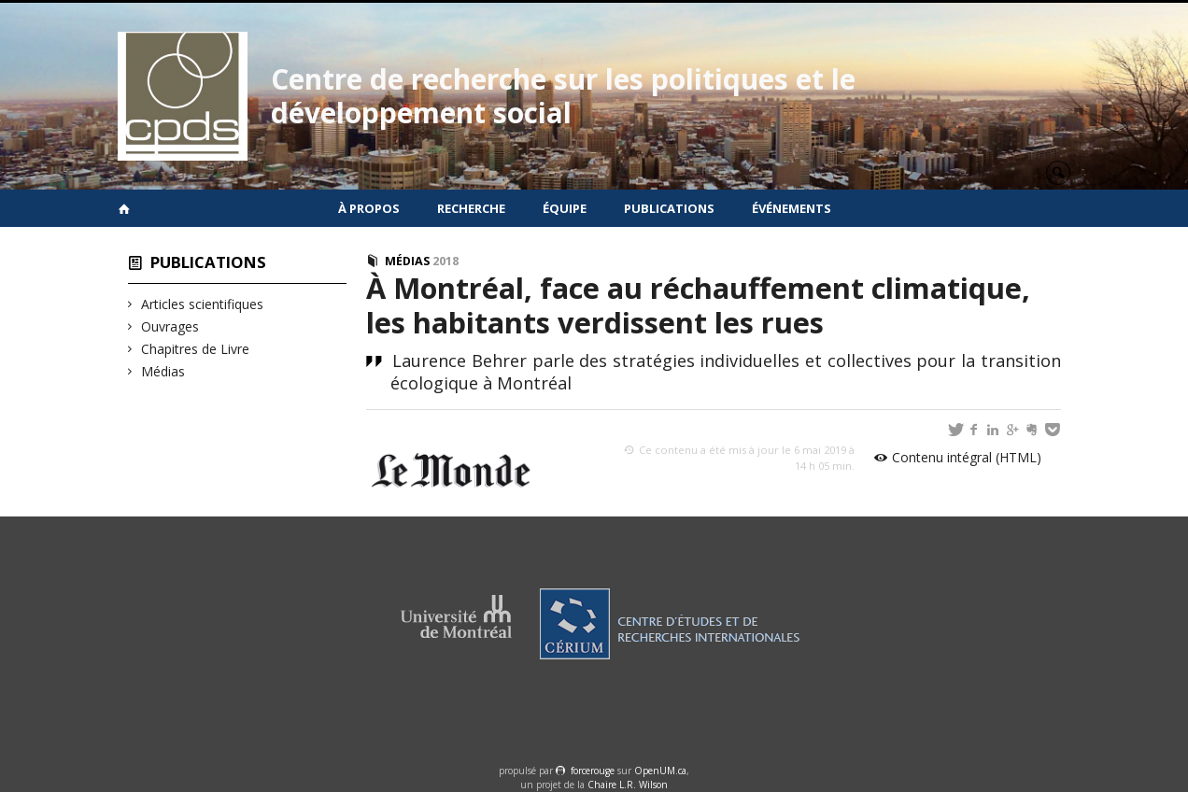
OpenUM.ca (660, 770)
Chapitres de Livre (195, 349)
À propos (369, 208)
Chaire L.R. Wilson (627, 784)
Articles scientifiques (202, 304)
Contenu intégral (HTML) (966, 457)
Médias (163, 371)
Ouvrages (170, 326)
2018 (445, 261)
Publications (669, 208)
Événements (791, 208)
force (593, 770)
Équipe (565, 208)
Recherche (471, 208)
